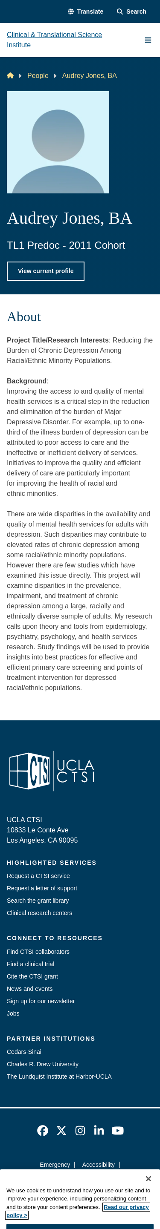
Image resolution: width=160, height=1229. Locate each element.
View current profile (45, 271)
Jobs (13, 1013)
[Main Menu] (148, 40)
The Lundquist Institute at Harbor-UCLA (59, 1076)
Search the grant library (38, 900)
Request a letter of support (42, 888)
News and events (29, 988)
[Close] (148, 1192)
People (38, 75)
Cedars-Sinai (24, 1051)
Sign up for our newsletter (41, 1001)
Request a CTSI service (38, 875)
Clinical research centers (39, 913)
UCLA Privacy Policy (77, 1180)
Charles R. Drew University (43, 1064)
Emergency (55, 1164)
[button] (85, 11)
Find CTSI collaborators (38, 951)
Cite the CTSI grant (32, 976)
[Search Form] (131, 11)
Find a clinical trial (30, 964)
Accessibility (98, 1164)
